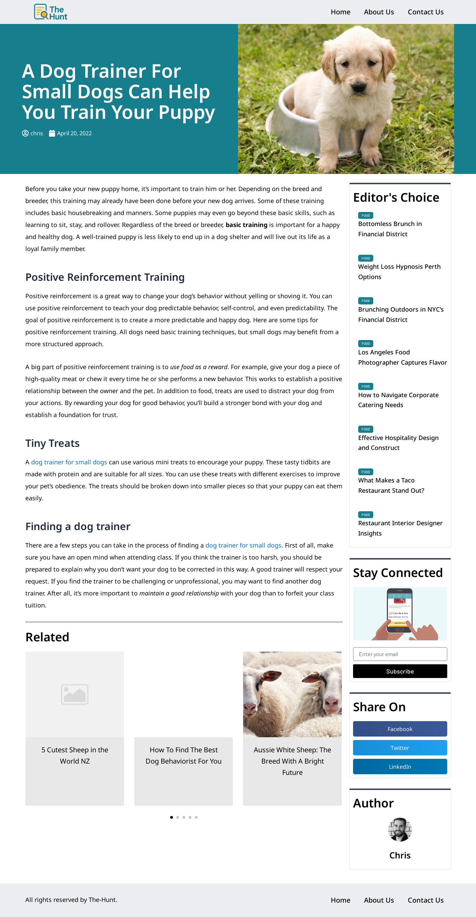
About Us (379, 11)
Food (366, 215)
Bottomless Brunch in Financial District (390, 228)
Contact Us (426, 11)
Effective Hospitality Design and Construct (398, 443)
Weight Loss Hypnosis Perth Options (399, 271)
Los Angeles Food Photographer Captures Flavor (402, 357)
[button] (171, 817)
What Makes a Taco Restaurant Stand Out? (391, 485)
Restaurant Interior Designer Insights (400, 528)
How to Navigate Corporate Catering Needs (398, 400)
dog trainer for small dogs (69, 462)
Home (340, 11)
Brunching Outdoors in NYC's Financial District (401, 314)
